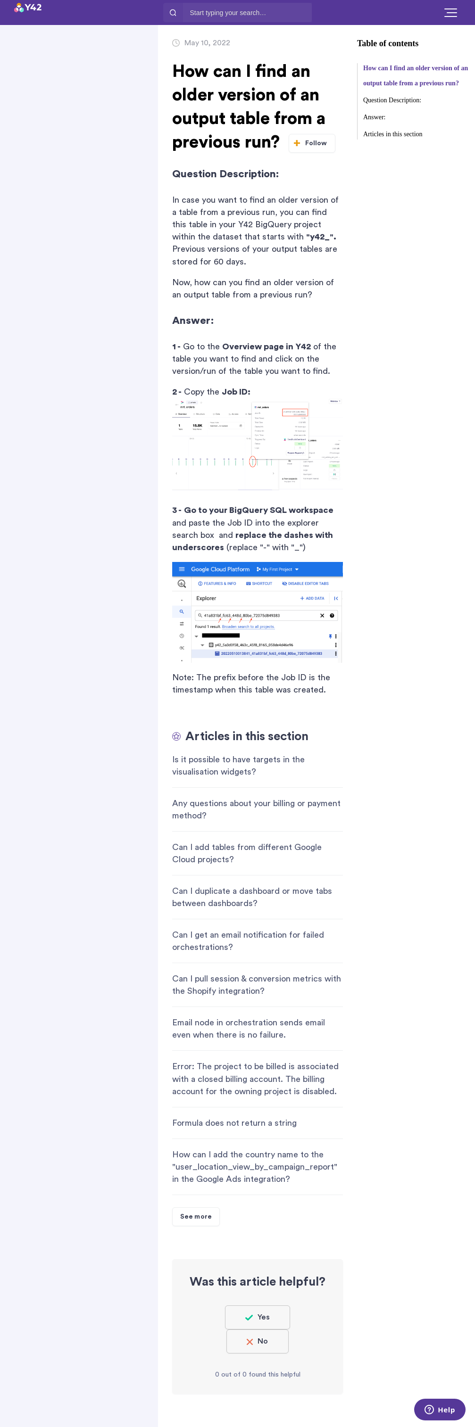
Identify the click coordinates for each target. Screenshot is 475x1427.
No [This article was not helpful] (263, 1341)
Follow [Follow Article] (316, 143)
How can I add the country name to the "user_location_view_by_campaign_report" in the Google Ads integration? (254, 1166)
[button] (451, 12)
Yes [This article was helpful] (263, 1317)
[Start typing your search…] (247, 12)
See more (196, 1216)
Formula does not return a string (234, 1123)
